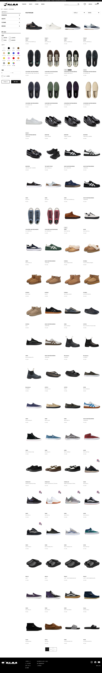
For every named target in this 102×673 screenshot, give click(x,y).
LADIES (13, 37)
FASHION (24, 4)
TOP (2, 9)
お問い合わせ (28, 665)
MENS (5, 37)
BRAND (43, 4)
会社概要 (27, 667)
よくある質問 (28, 663)
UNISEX (13, 40)
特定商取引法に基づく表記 (42, 661)
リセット (5, 81)
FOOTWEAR (11, 9)
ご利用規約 (39, 665)
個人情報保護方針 (40, 663)
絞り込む (16, 81)
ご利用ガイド (28, 661)
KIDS (5, 40)
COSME (36, 4)
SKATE (30, 4)
